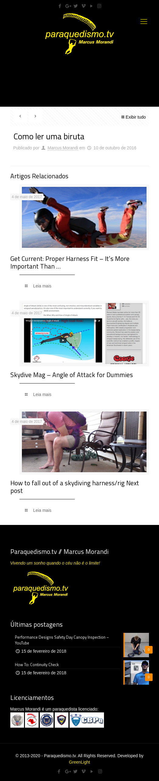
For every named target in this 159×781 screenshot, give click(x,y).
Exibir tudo (133, 117)
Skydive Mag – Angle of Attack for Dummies (71, 375)
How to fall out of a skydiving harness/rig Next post (74, 486)
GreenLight (79, 762)
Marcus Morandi (63, 147)
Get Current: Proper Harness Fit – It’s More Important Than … (70, 262)
